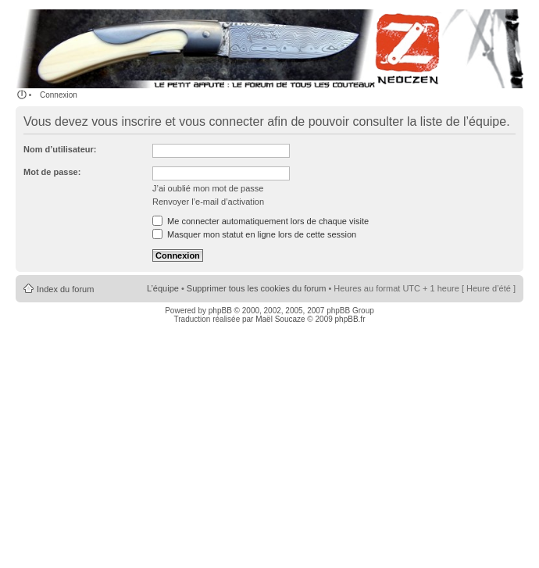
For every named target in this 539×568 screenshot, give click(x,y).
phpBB (220, 310)
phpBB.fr (350, 319)
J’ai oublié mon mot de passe (207, 188)
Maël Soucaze (280, 319)
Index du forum (65, 289)
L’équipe (163, 288)
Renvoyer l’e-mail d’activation (208, 201)
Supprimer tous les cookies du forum (257, 288)
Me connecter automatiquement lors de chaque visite (260, 221)
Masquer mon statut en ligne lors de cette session (254, 234)
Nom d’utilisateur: (60, 149)
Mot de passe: (51, 172)
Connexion (58, 95)
